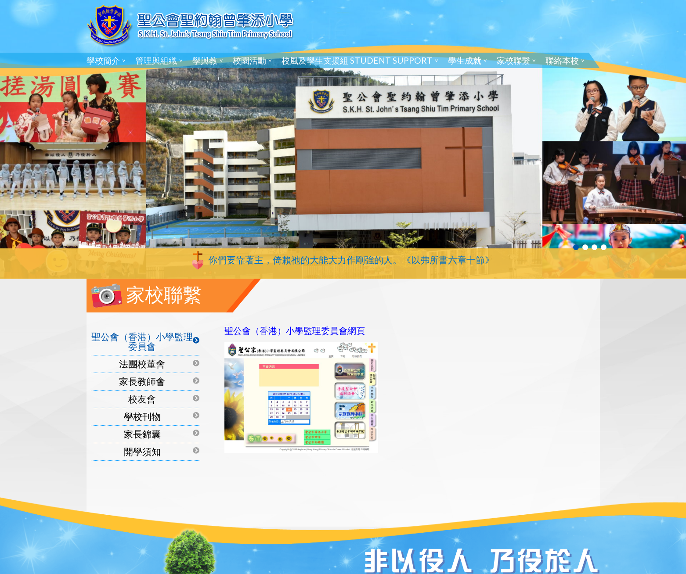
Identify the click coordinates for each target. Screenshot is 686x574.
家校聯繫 (513, 60)
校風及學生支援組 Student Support (357, 60)
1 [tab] (576, 247)
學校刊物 (142, 416)
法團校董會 (142, 363)
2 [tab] (585, 247)
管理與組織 (156, 60)
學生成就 (464, 60)
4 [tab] (604, 247)
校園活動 (249, 60)
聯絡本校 (562, 60)
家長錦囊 (142, 433)
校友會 (142, 398)
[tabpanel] (343, 139)
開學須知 (142, 451)
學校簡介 (103, 60)
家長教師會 (142, 381)
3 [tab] (594, 247)
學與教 (204, 60)
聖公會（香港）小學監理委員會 (142, 341)
